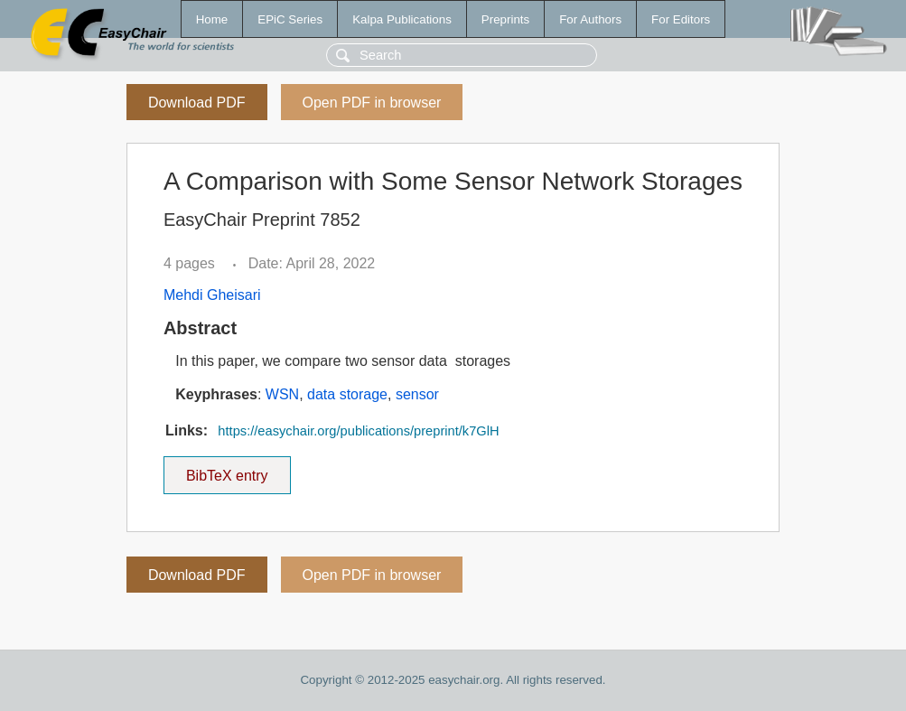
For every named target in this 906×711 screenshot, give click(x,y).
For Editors (680, 19)
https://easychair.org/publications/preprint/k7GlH (358, 431)
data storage (347, 394)
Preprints (505, 19)
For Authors (590, 19)
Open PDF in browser (372, 102)
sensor (417, 394)
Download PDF (197, 102)
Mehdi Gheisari (212, 295)
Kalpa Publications (402, 19)
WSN (282, 394)
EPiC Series (289, 19)
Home (212, 19)
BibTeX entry (226, 469)
